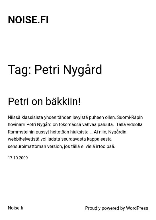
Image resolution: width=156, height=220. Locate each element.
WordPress (137, 208)
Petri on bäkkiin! (44, 102)
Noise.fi (28, 20)
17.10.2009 (18, 158)
